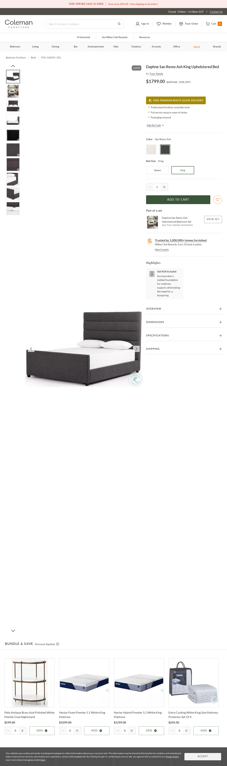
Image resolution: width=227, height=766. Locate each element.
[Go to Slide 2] (13, 91)
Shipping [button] (153, 349)
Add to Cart (178, 199)
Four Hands (156, 73)
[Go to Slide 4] (13, 120)
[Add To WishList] (217, 199)
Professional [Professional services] (83, 37)
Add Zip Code (155, 125)
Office (176, 46)
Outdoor (136, 46)
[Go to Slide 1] (13, 76)
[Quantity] (157, 187)
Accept (203, 756)
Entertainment (96, 46)
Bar (76, 46)
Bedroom (15, 46)
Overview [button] (153, 309)
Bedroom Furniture (16, 57)
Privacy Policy (172, 756)
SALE (196, 46)
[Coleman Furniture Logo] (18, 27)
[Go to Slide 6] (13, 149)
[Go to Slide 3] (13, 105)
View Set (213, 219)
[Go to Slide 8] (13, 179)
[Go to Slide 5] (13, 135)
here (43, 759)
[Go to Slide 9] (13, 193)
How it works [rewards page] (162, 249)
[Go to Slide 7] (13, 164)
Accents (156, 46)
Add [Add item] (42, 730)
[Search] (85, 24)
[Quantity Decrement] (150, 187)
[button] (142, 24)
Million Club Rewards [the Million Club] (115, 37)
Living (35, 46)
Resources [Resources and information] (144, 37)
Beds (33, 57)
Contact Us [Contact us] (216, 11)
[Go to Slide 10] (13, 208)
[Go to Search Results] (119, 24)
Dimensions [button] (155, 322)
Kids (116, 46)
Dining (55, 46)
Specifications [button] (157, 335)
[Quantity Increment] (164, 187)
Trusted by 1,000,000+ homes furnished (181, 240)
